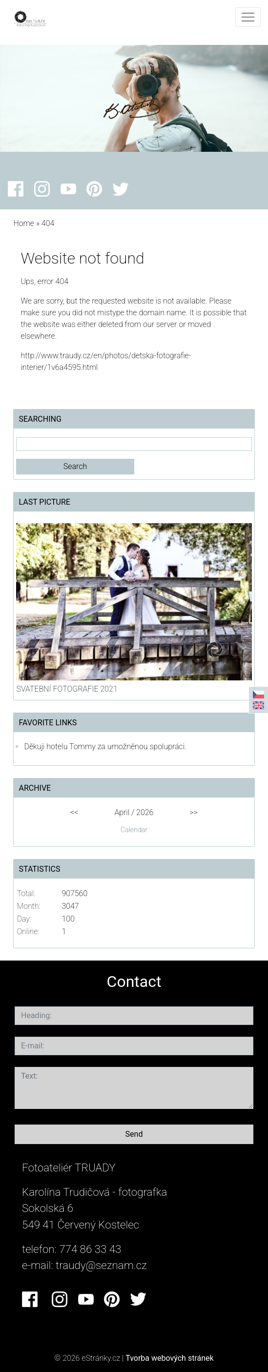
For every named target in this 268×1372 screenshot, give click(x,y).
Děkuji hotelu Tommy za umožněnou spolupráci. (105, 746)
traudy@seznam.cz (101, 1265)
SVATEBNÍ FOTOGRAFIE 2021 (66, 689)
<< (74, 812)
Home (23, 223)
